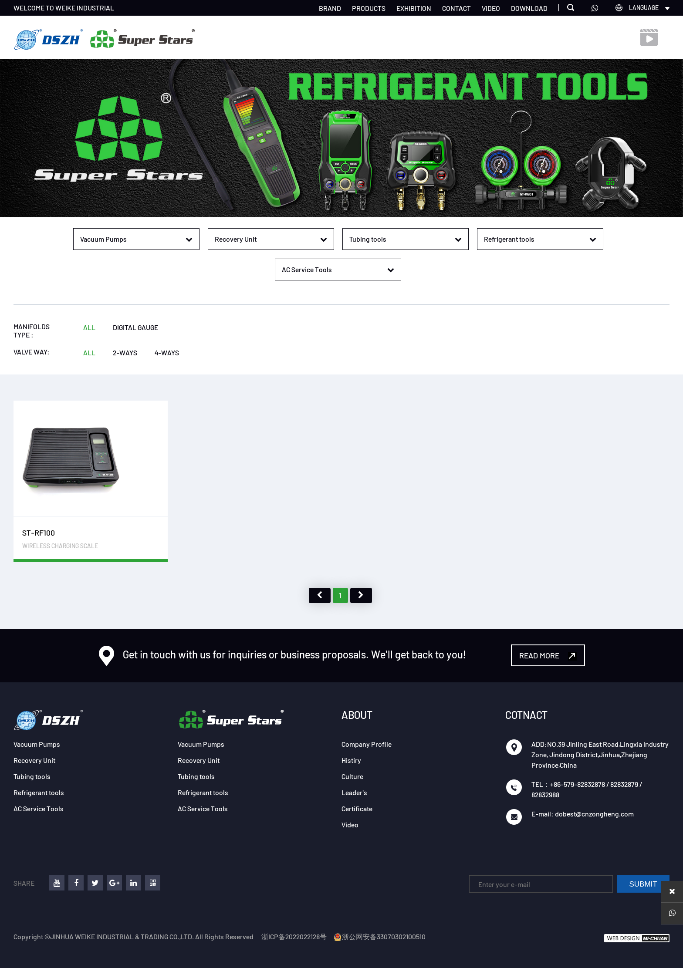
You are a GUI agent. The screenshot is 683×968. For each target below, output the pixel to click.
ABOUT (357, 714)
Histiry (351, 760)
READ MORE (548, 656)
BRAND (330, 8)
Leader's (354, 792)
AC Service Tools (39, 808)
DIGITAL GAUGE (135, 327)
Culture (352, 776)
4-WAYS (167, 352)
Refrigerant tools (39, 792)
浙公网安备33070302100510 (379, 936)
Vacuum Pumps (37, 744)
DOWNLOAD (529, 8)
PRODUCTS (368, 8)
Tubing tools (32, 776)
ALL (89, 327)
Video (350, 824)
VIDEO (491, 8)
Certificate (357, 808)
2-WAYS (125, 352)
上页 (320, 595)
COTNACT (526, 714)
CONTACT (456, 8)
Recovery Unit (34, 760)
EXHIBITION (413, 8)
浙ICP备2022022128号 (294, 936)
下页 (361, 595)
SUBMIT (643, 884)
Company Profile (367, 744)
